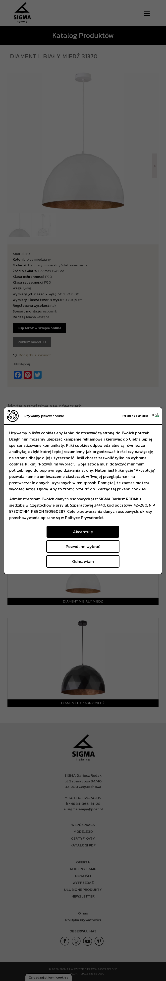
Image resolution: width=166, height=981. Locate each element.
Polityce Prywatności (84, 518)
